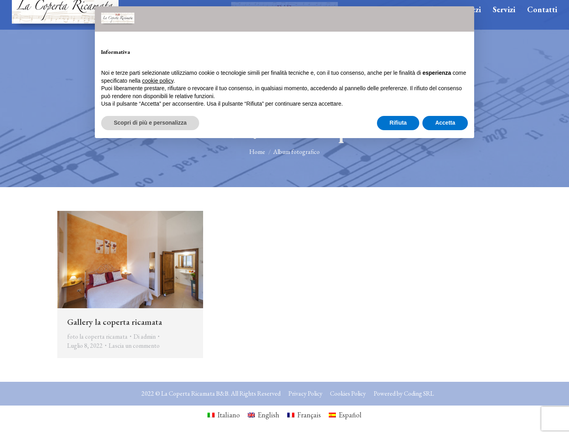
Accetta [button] (445, 122)
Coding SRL (419, 393)
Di (145, 336)
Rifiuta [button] (398, 122)
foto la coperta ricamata (97, 336)
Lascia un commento (134, 345)
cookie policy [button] (157, 81)
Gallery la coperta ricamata (114, 322)
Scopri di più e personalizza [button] (150, 122)
